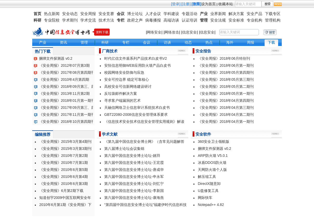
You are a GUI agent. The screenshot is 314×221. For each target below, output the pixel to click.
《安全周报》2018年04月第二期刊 (226, 114)
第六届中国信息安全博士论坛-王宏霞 (134, 162)
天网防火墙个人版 (212, 170)
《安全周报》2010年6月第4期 (63, 177)
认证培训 (189, 20)
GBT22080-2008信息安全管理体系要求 (136, 114)
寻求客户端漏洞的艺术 (122, 100)
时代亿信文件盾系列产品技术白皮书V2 (135, 58)
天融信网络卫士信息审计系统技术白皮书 (137, 107)
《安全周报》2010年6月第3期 (63, 184)
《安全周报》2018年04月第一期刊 (226, 121)
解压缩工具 (207, 177)
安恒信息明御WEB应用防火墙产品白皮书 (137, 65)
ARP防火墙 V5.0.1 (213, 155)
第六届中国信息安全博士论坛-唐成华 (134, 170)
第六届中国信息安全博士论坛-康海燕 (134, 198)
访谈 (167, 42)
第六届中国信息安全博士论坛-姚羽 (132, 155)
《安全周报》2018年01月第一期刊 (67, 100)
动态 (188, 42)
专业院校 (52, 20)
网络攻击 (172, 32)
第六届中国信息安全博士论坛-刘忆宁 (134, 184)
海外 (229, 42)
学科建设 (171, 13)
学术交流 (88, 20)
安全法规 (218, 20)
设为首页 (208, 4)
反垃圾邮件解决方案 (120, 93)
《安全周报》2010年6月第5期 (63, 170)
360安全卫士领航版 (213, 141)
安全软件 (203, 134)
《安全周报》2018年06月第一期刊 (226, 65)
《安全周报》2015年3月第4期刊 (65, 141)
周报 (250, 42)
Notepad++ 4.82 (211, 205)
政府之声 (135, 20)
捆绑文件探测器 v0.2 (55, 58)
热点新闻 (52, 13)
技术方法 (106, 20)
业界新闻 (218, 13)
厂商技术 (109, 51)
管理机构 (272, 20)
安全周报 (88, 13)
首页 (37, 13)
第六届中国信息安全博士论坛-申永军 (134, 177)
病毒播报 (153, 20)
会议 (121, 13)
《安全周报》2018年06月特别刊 (224, 58)
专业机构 (254, 20)
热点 (209, 42)
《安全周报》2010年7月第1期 (63, 162)
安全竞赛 (106, 13)
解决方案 (236, 13)
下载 (271, 42)
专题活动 (189, 13)
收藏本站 (225, 4)
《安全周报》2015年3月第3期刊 (65, 148)
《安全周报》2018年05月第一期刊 (226, 93)
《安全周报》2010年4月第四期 (64, 79)
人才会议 (153, 13)
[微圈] (196, 4)
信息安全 (189, 32)
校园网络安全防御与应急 (124, 72)
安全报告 (203, 51)
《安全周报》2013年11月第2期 (64, 93)
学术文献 (109, 134)
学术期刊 (70, 20)
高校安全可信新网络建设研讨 (128, 86)
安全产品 (254, 13)
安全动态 (70, 13)
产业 (204, 13)
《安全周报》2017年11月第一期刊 (67, 114)
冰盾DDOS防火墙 (212, 162)
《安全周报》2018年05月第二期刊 (226, 86)
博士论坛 (135, 13)
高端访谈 (171, 20)
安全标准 (236, 20)
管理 (204, 20)
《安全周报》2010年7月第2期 (63, 155)
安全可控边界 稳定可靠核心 (126, 79)
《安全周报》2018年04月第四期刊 (226, 100)
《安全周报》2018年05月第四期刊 (226, 72)
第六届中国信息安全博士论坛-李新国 (134, 191)
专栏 (121, 20)
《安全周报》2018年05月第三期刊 (226, 79)
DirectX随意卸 (209, 184)
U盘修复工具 (208, 191)
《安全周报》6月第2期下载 (61, 191)
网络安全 (154, 32)
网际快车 (205, 198)
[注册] (186, 4)
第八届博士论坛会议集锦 (124, 148)
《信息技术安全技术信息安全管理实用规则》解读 (144, 121)
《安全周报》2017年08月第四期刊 (67, 72)
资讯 (63, 42)
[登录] (175, 4)
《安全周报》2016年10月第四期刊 (67, 121)
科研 (37, 20)
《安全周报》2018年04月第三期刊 (226, 107)
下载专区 (272, 13)
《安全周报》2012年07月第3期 (64, 65)
